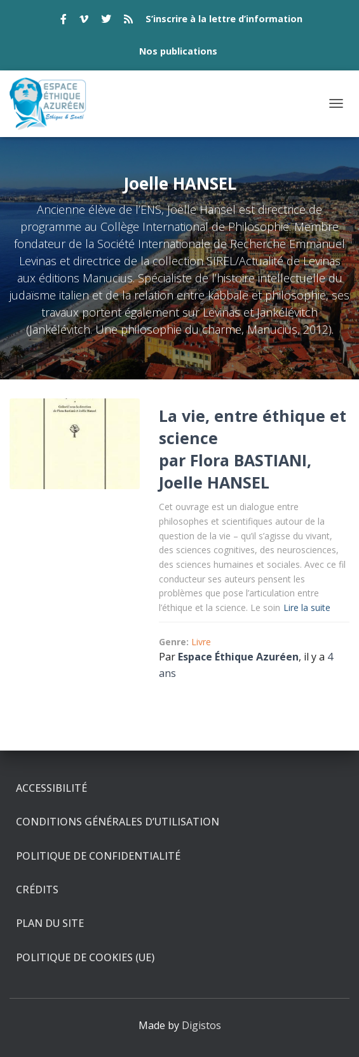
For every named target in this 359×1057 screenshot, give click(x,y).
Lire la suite (306, 607)
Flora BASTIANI (248, 460)
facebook (63, 21)
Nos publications (178, 51)
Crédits (37, 889)
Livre (201, 642)
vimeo (83, 21)
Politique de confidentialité (98, 856)
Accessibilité (51, 788)
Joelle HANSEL (214, 482)
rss (128, 21)
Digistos (201, 1025)
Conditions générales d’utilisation (117, 822)
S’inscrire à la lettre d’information (224, 19)
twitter (106, 21)
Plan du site (50, 923)
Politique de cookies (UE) (85, 957)
